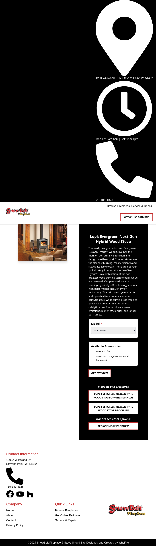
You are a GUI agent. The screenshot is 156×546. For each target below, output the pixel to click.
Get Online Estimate (67, 515)
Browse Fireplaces (118, 206)
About (9, 515)
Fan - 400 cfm (103, 351)
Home (10, 510)
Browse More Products (113, 426)
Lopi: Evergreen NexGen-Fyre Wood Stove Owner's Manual (113, 395)
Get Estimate (99, 373)
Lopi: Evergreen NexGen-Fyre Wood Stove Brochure (113, 408)
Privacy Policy (14, 525)
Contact (11, 520)
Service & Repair (141, 206)
